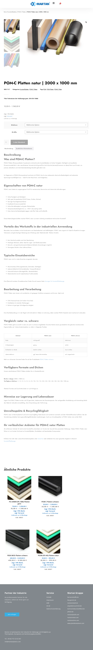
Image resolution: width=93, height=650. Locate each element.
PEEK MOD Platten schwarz (17, 555)
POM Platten (50, 89)
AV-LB (48, 606)
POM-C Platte (58, 89)
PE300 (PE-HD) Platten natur (48, 555)
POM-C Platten (22, 12)
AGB (47, 603)
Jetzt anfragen (12, 614)
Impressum (50, 600)
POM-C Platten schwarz (50, 502)
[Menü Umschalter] (54, 3)
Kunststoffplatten (12, 12)
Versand (21, 513)
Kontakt (48, 597)
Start (5, 12)
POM (44, 89)
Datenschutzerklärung (53, 609)
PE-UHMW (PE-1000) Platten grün (19, 503)
